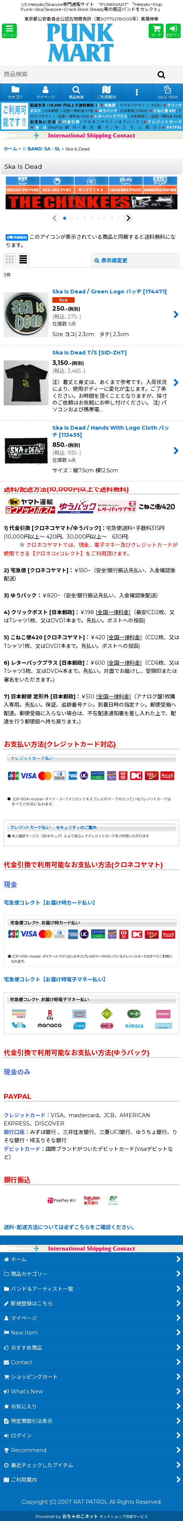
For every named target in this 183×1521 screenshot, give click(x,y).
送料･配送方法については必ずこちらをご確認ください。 (70, 1227)
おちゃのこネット (80, 1516)
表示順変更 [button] (110, 260)
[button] (9, 31)
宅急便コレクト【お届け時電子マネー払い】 (56, 979)
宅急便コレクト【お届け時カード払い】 (51, 902)
